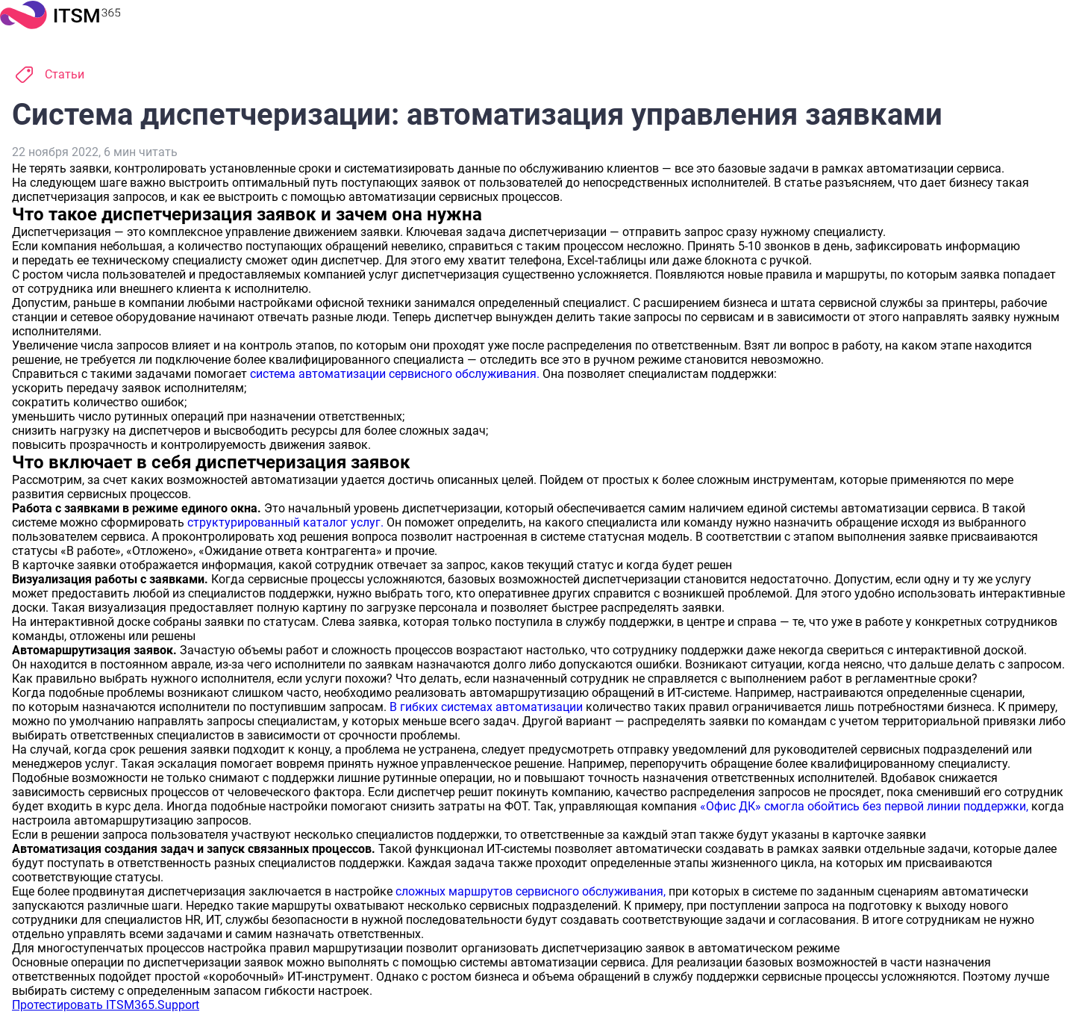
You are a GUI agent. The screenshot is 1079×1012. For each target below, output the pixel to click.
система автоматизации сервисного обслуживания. (395, 374)
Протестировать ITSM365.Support (105, 1005)
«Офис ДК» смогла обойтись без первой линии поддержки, (864, 806)
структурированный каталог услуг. (285, 522)
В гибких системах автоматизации (486, 707)
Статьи (64, 74)
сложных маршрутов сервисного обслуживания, (530, 891)
